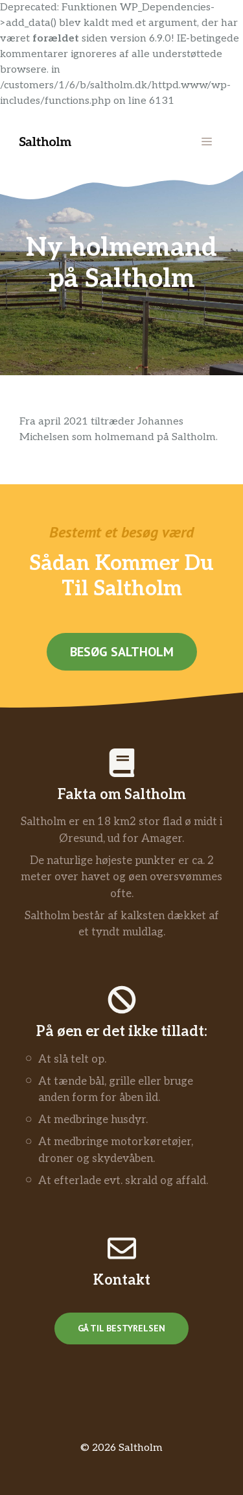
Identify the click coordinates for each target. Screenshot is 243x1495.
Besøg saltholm (122, 651)
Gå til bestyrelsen (121, 1328)
